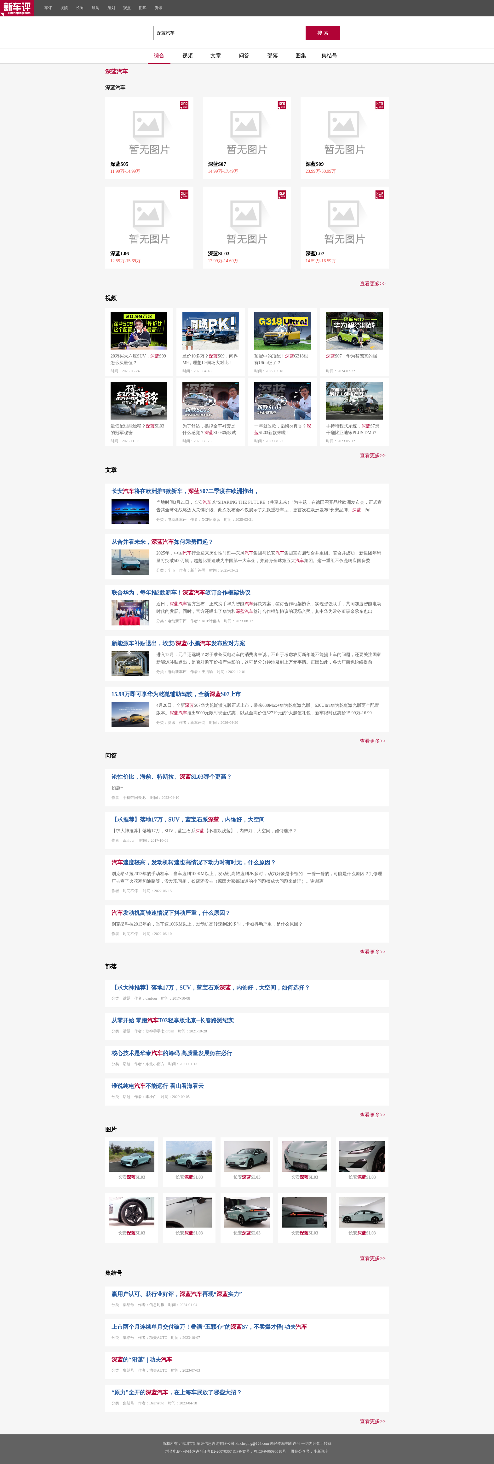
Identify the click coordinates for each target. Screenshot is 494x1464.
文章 (215, 56)
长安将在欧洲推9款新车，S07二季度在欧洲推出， (185, 491)
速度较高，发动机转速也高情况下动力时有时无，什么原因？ (194, 862)
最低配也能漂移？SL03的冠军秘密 (137, 429)
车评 (48, 8)
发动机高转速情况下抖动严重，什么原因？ (171, 913)
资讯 (158, 8)
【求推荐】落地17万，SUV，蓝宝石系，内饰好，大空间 (188, 819)
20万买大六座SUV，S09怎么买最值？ (138, 359)
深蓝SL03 (218, 254)
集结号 (329, 56)
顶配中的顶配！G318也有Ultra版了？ (281, 359)
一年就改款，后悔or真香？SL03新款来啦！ (282, 429)
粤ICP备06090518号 (270, 1451)
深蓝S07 (217, 164)
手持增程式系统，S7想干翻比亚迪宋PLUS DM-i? (352, 429)
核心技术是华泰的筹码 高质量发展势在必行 (172, 1053)
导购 (95, 8)
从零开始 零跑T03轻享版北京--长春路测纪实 (173, 1020)
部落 (272, 56)
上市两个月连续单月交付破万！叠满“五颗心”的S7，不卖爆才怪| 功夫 (209, 1327)
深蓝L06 (119, 254)
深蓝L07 (315, 254)
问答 (244, 56)
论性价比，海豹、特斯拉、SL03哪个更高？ (172, 777)
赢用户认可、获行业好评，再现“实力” (177, 1294)
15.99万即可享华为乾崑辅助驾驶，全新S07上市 (176, 694)
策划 (111, 8)
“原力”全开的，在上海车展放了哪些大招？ (177, 1392)
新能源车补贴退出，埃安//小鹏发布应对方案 (178, 643)
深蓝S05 (119, 164)
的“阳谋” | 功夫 (142, 1360)
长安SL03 (131, 1177)
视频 (64, 8)
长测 (79, 8)
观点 (127, 8)
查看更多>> (373, 283)
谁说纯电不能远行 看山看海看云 (158, 1086)
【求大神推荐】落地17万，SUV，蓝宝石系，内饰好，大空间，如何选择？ (211, 988)
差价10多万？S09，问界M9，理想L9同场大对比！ (210, 359)
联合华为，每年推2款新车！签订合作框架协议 (181, 593)
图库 (142, 8)
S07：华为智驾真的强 (351, 356)
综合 (159, 56)
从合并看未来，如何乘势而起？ (163, 542)
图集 (301, 56)
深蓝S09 (315, 164)
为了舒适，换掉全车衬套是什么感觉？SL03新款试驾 (209, 430)
